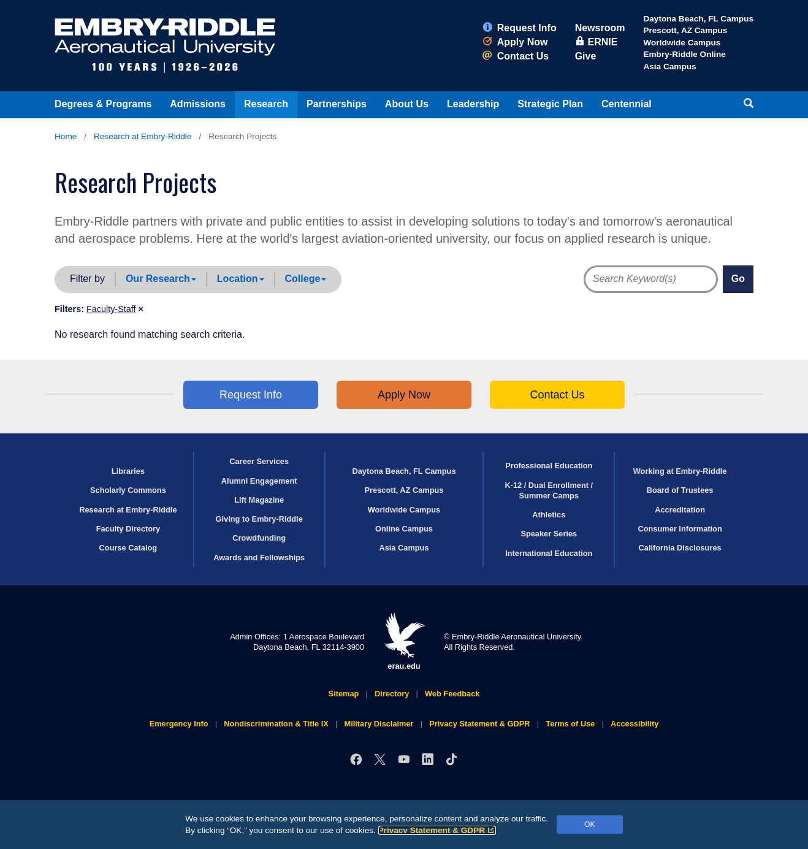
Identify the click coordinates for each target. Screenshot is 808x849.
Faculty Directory (128, 528)
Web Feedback (452, 693)
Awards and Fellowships (259, 557)
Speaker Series (548, 533)
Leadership (473, 104)
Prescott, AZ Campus (685, 30)
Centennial (626, 104)
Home (66, 136)
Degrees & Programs (103, 104)
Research (266, 104)
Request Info (519, 28)
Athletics (548, 514)
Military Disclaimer (378, 723)
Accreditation (680, 509)
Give (585, 56)
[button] (114, 309)
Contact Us (515, 56)
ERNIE (596, 42)
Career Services (259, 461)
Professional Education (548, 465)
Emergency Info (179, 723)
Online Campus (404, 528)
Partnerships (337, 104)
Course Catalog (128, 547)
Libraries (128, 471)
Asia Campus (669, 66)
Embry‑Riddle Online (684, 54)
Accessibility (634, 723)
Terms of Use (570, 723)
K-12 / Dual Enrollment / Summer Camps (549, 490)
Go (738, 278)
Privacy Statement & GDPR (437, 830)
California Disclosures (680, 547)
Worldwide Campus (681, 42)
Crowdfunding (259, 538)
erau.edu (404, 641)
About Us (407, 104)
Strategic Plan (550, 104)
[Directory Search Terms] (644, 279)
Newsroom (600, 28)
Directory (392, 693)
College (306, 278)
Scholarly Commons (128, 490)
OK (589, 824)
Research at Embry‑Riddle (142, 136)
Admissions (198, 104)
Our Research (161, 278)
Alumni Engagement (259, 480)
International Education (548, 553)
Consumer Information (680, 528)
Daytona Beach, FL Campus (698, 18)
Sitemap (344, 693)
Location (240, 278)
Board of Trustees (680, 490)
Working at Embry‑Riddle (680, 471)
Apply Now (515, 42)
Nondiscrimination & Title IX (276, 723)
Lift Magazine (259, 499)
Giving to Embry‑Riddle (259, 518)
